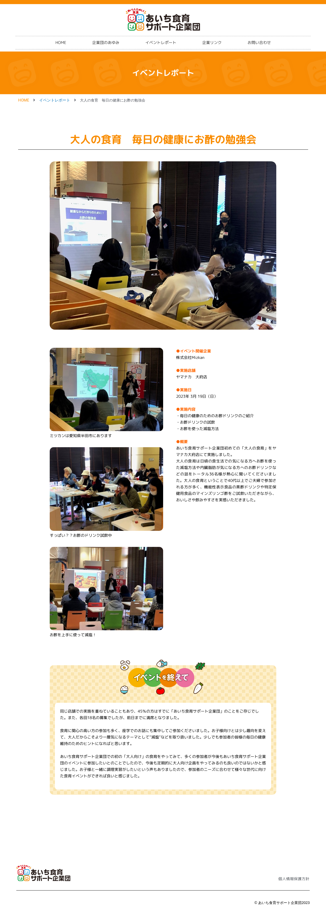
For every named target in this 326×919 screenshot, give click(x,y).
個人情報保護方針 (292, 878)
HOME (60, 39)
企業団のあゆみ (105, 39)
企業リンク (212, 39)
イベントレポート (160, 39)
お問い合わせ (259, 39)
